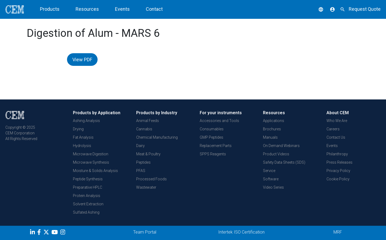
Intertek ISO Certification (241, 232)
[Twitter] (46, 233)
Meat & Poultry (148, 154)
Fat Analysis (83, 137)
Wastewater (146, 187)
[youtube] (55, 233)
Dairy (140, 146)
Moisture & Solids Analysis (95, 171)
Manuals (270, 137)
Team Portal (144, 232)
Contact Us (335, 137)
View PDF (82, 59)
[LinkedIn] (33, 233)
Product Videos (276, 154)
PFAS (140, 171)
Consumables (212, 129)
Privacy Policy (338, 171)
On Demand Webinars (281, 146)
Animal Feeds (147, 121)
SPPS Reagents (213, 154)
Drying (78, 129)
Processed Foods (151, 179)
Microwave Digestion (90, 154)
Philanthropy (337, 154)
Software (271, 179)
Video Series (273, 187)
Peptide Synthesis (88, 179)
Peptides (143, 162)
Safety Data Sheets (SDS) (284, 162)
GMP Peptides (211, 137)
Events (122, 9)
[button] (317, 9)
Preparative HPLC (87, 187)
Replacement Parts (216, 146)
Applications (273, 121)
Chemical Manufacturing (157, 137)
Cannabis (144, 129)
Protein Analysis (86, 196)
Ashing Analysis (86, 121)
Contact (154, 9)
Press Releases (339, 162)
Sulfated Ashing (86, 212)
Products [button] (50, 9)
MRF (337, 232)
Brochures (272, 129)
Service (269, 171)
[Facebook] (40, 233)
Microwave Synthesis (91, 162)
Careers (333, 129)
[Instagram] (63, 233)
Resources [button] (87, 9)
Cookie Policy (338, 179)
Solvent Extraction (88, 204)
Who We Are (336, 121)
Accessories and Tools (219, 121)
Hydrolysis (82, 146)
